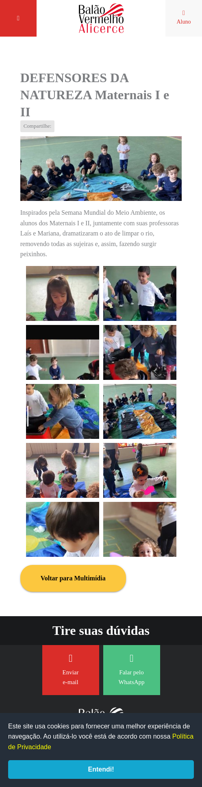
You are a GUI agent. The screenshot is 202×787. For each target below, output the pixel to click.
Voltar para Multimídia (73, 578)
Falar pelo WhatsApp (131, 669)
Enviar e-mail (71, 669)
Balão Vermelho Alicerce (101, 18)
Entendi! (101, 769)
